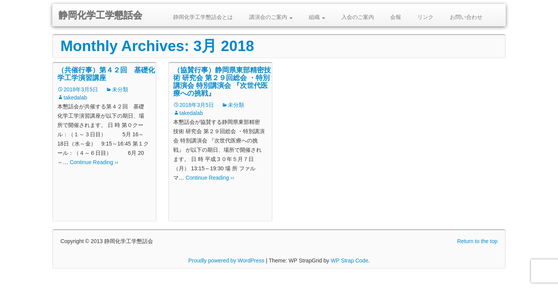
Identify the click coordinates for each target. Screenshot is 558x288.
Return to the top (477, 241)
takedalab (75, 97)
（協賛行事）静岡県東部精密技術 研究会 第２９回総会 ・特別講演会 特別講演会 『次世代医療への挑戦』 (222, 81)
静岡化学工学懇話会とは (203, 17)
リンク (425, 17)
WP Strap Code (349, 260)
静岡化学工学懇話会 (100, 15)
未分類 (120, 89)
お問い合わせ (466, 17)
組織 (317, 17)
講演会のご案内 (271, 17)
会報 (395, 17)
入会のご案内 (357, 17)
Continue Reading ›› (93, 162)
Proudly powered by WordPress (226, 260)
